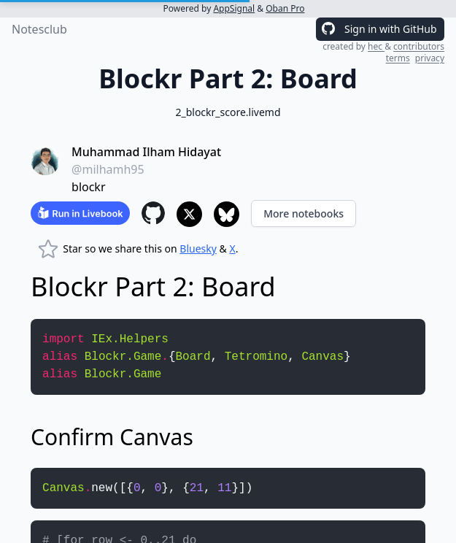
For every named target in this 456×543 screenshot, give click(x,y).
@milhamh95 (108, 169)
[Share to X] (189, 214)
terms (398, 58)
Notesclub (39, 29)
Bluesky (198, 248)
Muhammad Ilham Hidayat (146, 152)
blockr (88, 187)
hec (376, 46)
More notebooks (303, 213)
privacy (429, 58)
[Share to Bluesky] (226, 214)
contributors (418, 46)
